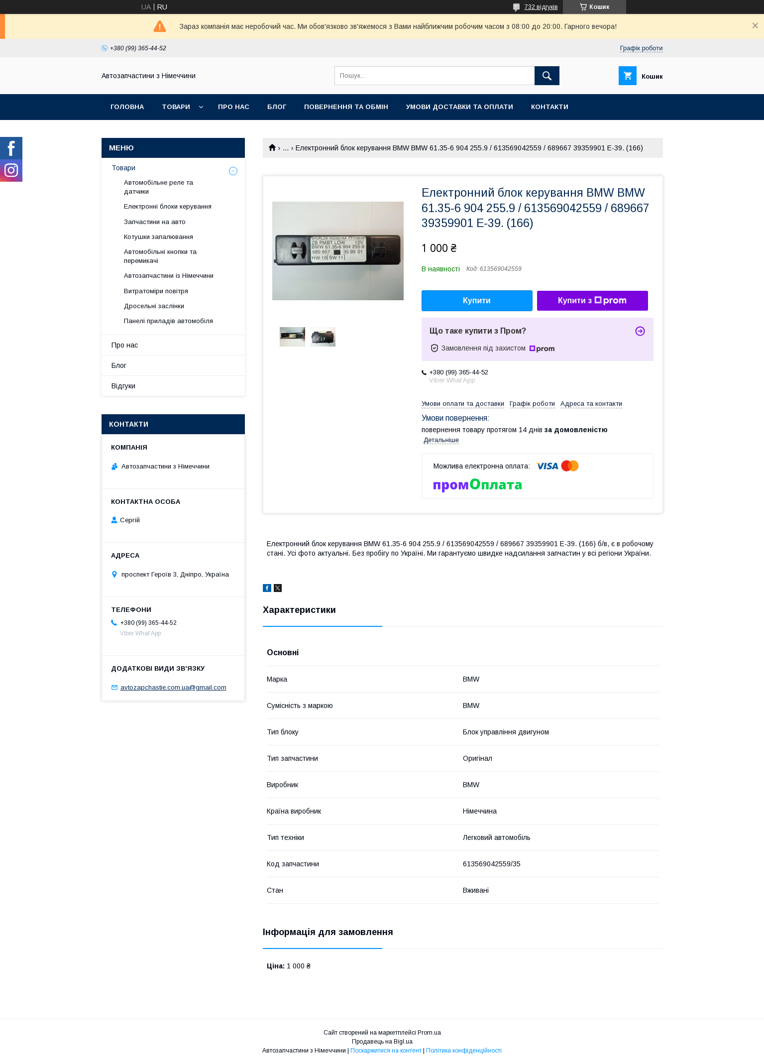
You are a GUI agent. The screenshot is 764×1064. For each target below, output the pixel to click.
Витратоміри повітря (156, 291)
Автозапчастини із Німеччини (169, 275)
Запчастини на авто (155, 222)
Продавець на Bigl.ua (382, 1041)
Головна (127, 107)
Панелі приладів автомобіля (168, 321)
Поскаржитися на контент (386, 1050)
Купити (477, 300)
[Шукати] (547, 75)
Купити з (592, 300)
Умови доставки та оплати (459, 107)
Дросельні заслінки (154, 306)
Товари (176, 107)
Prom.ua (429, 1032)
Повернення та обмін (346, 107)
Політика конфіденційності (464, 1050)
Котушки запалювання (158, 236)
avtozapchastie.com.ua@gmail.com (173, 687)
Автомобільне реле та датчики (158, 187)
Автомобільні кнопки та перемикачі (160, 256)
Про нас (233, 107)
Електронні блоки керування (168, 206)
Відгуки (123, 386)
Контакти (549, 107)
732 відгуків (541, 6)
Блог (276, 107)
